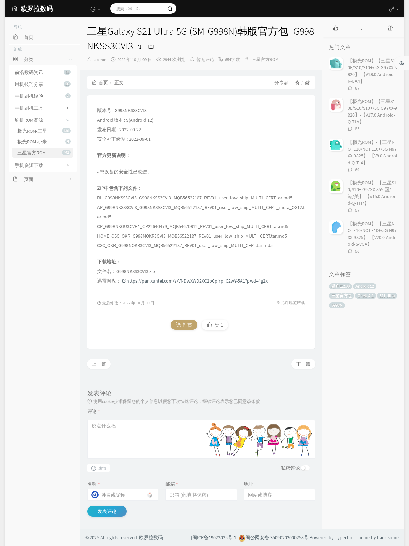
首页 (100, 82)
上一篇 (99, 364)
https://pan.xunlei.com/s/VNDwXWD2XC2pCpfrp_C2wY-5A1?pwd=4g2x (195, 281)
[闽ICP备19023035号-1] (214, 537)
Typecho (343, 537)
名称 (93, 484)
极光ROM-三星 (44, 131)
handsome (388, 537)
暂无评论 (205, 59)
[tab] (335, 27)
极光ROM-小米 (44, 142)
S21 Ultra (387, 295)
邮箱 (171, 484)
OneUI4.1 (366, 295)
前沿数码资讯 (43, 72)
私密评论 (290, 468)
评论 (93, 411)
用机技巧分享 (43, 84)
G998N (337, 305)
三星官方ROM (44, 153)
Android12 (364, 286)
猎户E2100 (340, 286)
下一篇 (303, 364)
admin (100, 59)
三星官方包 (341, 295)
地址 (248, 484)
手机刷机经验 (43, 96)
